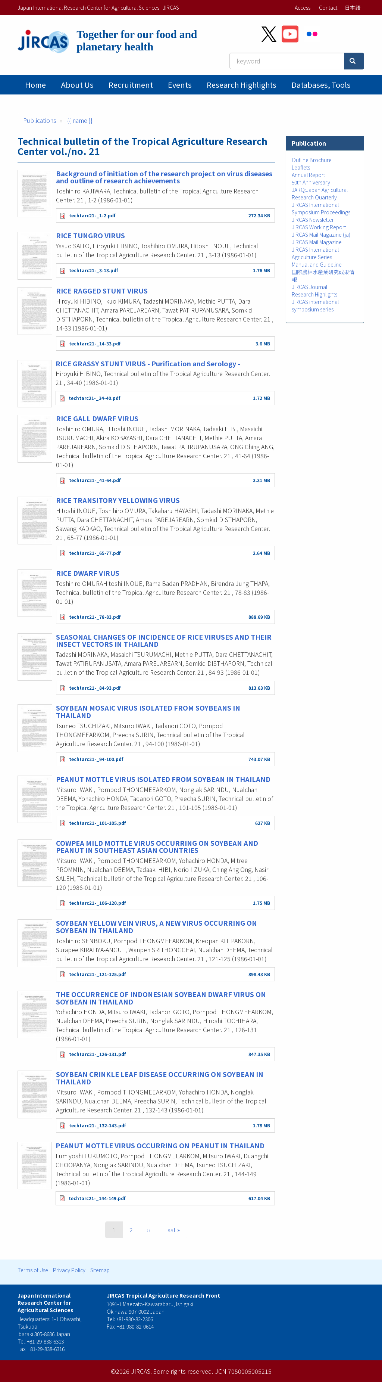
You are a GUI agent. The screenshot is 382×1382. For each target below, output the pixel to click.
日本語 (352, 7)
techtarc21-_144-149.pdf (97, 1198)
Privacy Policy (69, 1270)
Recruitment (131, 84)
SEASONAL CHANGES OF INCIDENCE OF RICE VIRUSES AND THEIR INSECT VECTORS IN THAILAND (164, 640)
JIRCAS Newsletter (313, 219)
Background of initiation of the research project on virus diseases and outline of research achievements (164, 177)
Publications (39, 120)
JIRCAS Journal (309, 287)
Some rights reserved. (183, 1371)
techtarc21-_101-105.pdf (97, 823)
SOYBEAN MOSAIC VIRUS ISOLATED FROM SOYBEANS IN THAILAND (148, 711)
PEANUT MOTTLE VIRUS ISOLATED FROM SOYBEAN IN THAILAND (163, 779)
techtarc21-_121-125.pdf (97, 974)
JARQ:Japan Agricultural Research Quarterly (320, 193)
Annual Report (308, 174)
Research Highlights (241, 84)
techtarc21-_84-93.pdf (94, 687)
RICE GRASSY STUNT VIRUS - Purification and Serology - (148, 363)
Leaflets (301, 167)
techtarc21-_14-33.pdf (94, 343)
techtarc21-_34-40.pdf (94, 398)
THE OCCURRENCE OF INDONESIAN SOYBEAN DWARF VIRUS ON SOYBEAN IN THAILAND (161, 997)
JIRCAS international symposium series (315, 305)
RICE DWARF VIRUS (87, 573)
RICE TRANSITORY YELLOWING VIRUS (118, 500)
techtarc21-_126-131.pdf (97, 1054)
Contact (328, 7)
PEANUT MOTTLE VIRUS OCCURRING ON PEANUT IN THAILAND (160, 1145)
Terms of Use (33, 1270)
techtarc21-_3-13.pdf (93, 270)
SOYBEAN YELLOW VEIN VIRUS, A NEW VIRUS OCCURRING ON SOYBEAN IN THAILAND (156, 926)
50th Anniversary (311, 182)
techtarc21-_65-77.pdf (94, 553)
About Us (77, 84)
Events (180, 84)
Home (35, 84)
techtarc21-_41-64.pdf (94, 480)
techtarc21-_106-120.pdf (97, 903)
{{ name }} (80, 120)
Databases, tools (321, 84)
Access (302, 7)
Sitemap (100, 1270)
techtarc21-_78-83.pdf (94, 617)
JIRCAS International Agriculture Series (315, 253)
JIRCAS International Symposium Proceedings (321, 208)
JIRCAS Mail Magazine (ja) (321, 234)
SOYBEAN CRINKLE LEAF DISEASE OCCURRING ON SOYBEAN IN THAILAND (159, 1077)
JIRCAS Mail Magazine (317, 242)
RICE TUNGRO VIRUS (90, 235)
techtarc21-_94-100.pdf (96, 759)
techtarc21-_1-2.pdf (92, 215)
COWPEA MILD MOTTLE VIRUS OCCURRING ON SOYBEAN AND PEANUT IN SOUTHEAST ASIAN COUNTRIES (157, 846)
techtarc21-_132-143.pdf (97, 1125)
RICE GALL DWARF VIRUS (97, 418)
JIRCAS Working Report (319, 227)
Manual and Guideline (317, 264)
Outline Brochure (312, 160)
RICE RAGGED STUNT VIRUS (102, 290)
